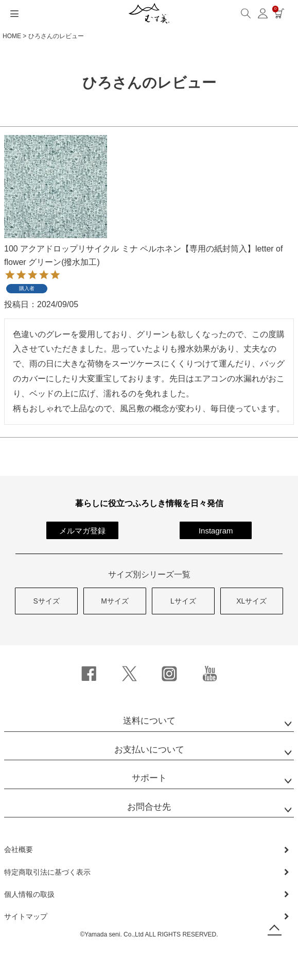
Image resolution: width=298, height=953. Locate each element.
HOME (12, 36)
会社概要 (18, 849)
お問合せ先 (149, 807)
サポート (149, 778)
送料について (149, 721)
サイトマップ (25, 916)
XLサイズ (251, 601)
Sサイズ (46, 601)
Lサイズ (183, 601)
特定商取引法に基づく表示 (47, 872)
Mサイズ (115, 601)
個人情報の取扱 (29, 894)
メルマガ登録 (82, 530)
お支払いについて (149, 750)
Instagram (216, 530)
